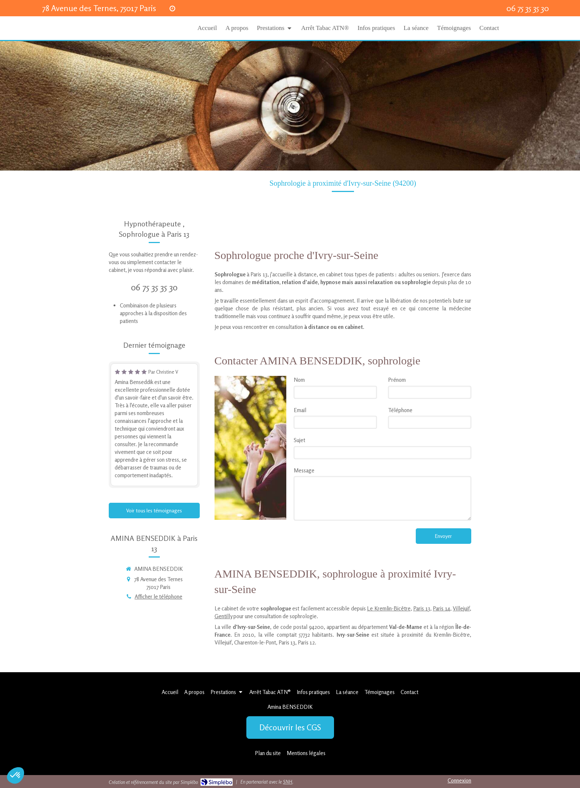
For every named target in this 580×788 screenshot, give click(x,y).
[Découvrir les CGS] (290, 727)
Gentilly (223, 616)
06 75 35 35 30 (154, 287)
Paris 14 (441, 608)
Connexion (459, 780)
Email (300, 410)
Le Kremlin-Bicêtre (389, 608)
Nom (299, 379)
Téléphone (400, 410)
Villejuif (461, 608)
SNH (287, 782)
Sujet (299, 440)
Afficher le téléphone (158, 596)
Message (304, 470)
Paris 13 (421, 608)
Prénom (397, 379)
